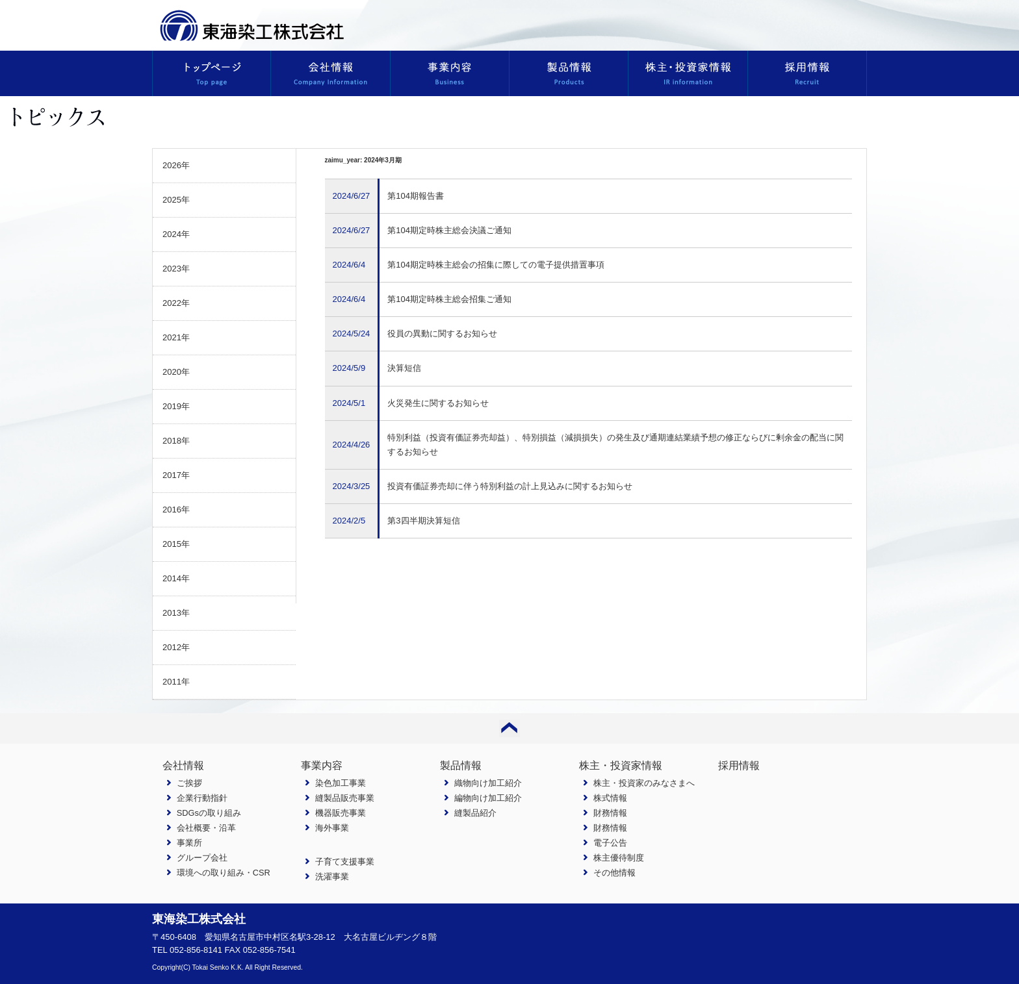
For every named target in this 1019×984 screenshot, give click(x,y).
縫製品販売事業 (344, 798)
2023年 (176, 268)
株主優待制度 (618, 858)
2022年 (176, 303)
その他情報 (614, 872)
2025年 (176, 200)
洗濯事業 (332, 876)
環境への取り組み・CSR (223, 872)
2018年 (176, 441)
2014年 (176, 578)
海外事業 (332, 828)
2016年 (176, 509)
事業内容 (321, 765)
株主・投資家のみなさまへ (644, 783)
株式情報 (610, 798)
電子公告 (610, 843)
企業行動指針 (202, 798)
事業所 (189, 843)
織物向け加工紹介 (488, 783)
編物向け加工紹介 (488, 798)
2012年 (176, 647)
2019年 (176, 406)
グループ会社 (202, 858)
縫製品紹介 (475, 813)
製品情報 (461, 765)
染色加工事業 (340, 783)
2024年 (176, 234)
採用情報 (739, 765)
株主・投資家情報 (620, 765)
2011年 (176, 682)
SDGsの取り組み (209, 813)
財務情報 (610, 813)
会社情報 (183, 765)
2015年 (176, 544)
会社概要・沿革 (206, 828)
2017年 (176, 475)
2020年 (176, 372)
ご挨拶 (189, 783)
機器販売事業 (340, 813)
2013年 (176, 613)
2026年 (176, 165)
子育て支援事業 (344, 861)
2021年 (176, 337)
